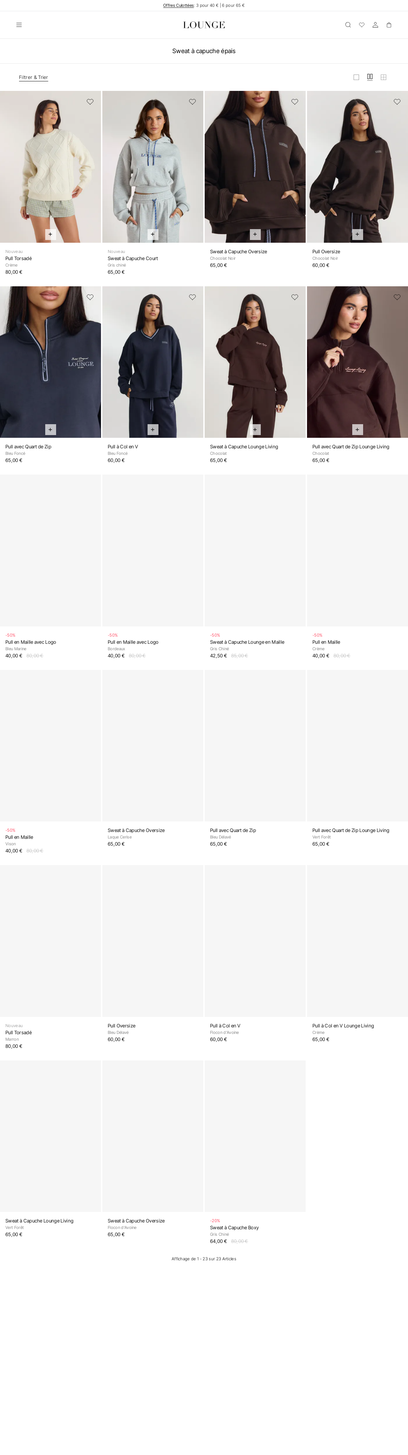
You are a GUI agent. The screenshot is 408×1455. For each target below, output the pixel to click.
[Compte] (375, 24)
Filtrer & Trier (33, 77)
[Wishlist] (361, 24)
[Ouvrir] (19, 24)
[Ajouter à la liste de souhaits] (90, 101)
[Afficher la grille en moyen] (369, 77)
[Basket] (389, 24)
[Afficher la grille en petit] (383, 77)
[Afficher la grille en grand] (356, 77)
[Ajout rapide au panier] (50, 234)
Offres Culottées (178, 5)
